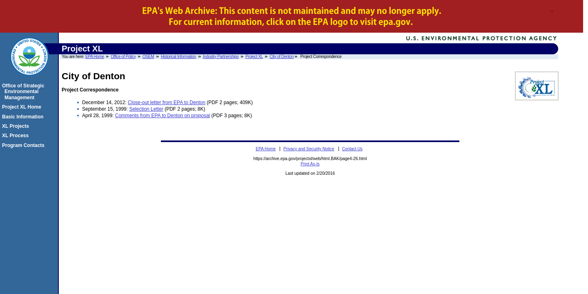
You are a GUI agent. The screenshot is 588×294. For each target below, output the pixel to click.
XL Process (16, 135)
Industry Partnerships (221, 56)
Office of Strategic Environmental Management (24, 91)
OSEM (148, 56)
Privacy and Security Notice (308, 149)
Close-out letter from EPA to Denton (166, 102)
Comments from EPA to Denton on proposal (162, 115)
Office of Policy (123, 56)
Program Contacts (24, 145)
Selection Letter (146, 109)
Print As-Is (310, 164)
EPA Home (94, 56)
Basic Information (23, 117)
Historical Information (178, 56)
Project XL (254, 56)
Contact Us (352, 149)
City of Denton (282, 56)
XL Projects (16, 126)
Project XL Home (22, 107)
